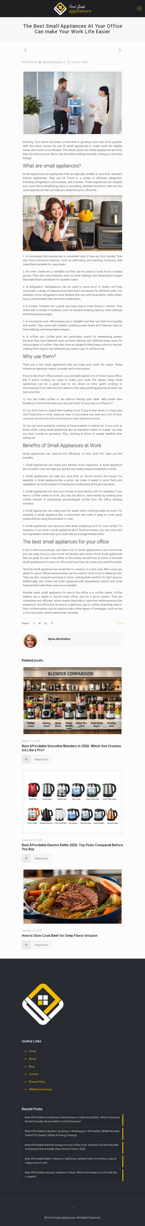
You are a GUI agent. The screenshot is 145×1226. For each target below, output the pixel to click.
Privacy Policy (37, 1081)
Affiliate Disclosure (40, 1089)
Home (32, 1051)
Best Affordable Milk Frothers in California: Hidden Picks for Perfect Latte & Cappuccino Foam (70, 1160)
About (32, 1058)
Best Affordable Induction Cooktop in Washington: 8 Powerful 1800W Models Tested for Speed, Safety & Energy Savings (72, 1133)
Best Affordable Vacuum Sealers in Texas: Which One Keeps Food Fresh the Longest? (71, 1174)
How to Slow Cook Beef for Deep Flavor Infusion (59, 936)
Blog (31, 1066)
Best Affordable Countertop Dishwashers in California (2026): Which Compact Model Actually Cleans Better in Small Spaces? (72, 1119)
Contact (33, 1074)
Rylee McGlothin (52, 62)
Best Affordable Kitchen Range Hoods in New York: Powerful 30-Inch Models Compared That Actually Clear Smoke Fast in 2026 (71, 1147)
